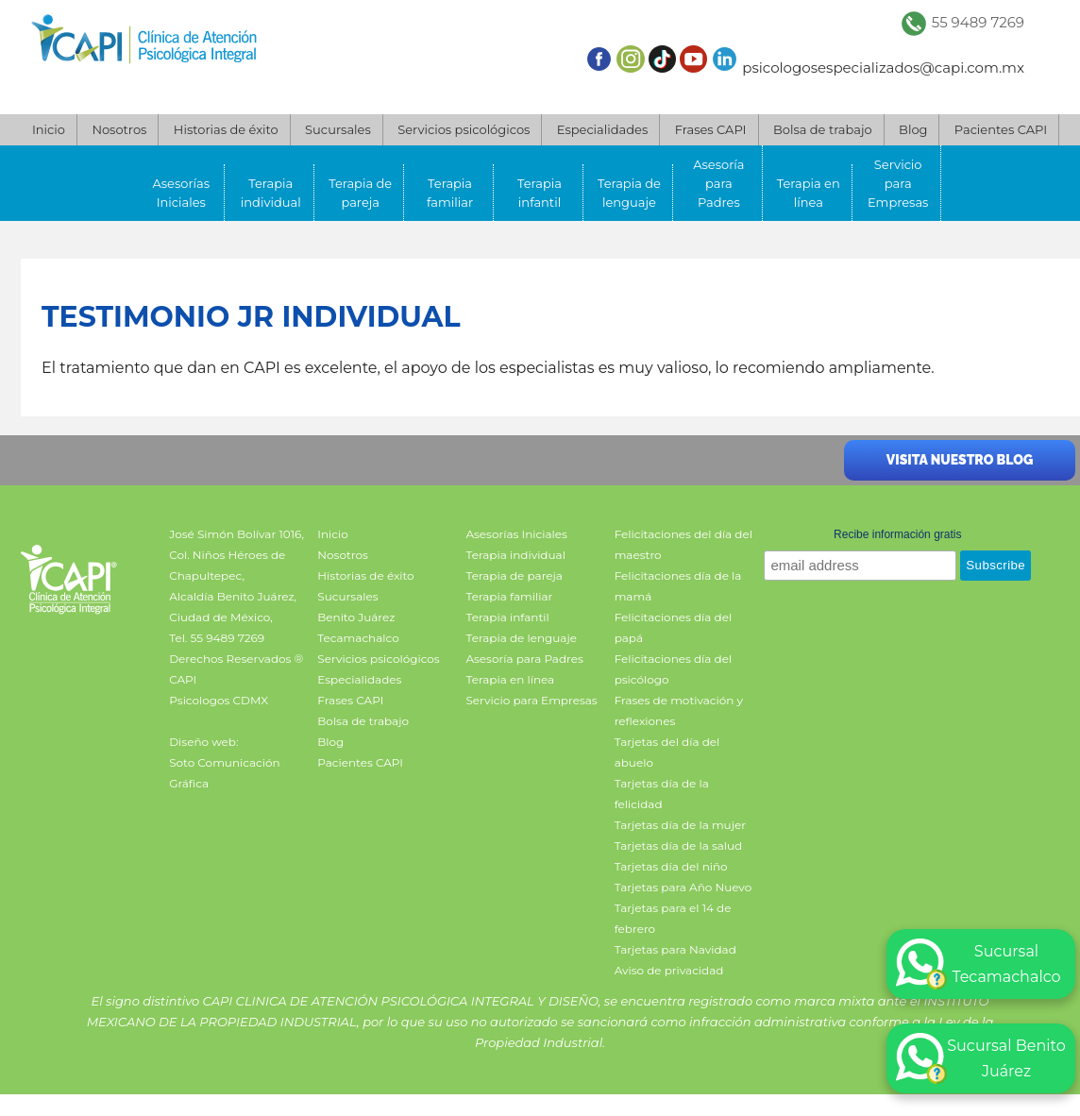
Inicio (48, 129)
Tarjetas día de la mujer (680, 825)
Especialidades (602, 129)
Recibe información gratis (897, 534)
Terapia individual (271, 193)
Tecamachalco (357, 638)
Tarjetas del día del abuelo (667, 752)
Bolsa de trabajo (822, 129)
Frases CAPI (711, 129)
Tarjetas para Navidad (675, 949)
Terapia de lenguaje (629, 193)
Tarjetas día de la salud (679, 845)
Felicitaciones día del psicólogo (674, 668)
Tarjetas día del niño (671, 866)
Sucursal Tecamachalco (978, 963)
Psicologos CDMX (218, 700)
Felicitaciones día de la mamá (678, 585)
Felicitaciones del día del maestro (683, 544)
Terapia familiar (450, 193)
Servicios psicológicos (463, 129)
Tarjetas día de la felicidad (662, 793)
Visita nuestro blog (959, 459)
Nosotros (119, 129)
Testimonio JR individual (251, 316)
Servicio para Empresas (898, 183)
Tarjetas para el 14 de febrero (673, 918)
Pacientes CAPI (1000, 129)
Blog (913, 129)
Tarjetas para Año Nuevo (683, 887)
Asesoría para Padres (718, 183)
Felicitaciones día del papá (674, 627)
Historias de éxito (226, 129)
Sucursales (338, 129)
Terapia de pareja (360, 193)
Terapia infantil (539, 193)
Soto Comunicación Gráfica (224, 772)
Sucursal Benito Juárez (981, 1058)
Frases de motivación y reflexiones (679, 710)
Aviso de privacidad (669, 970)
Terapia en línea (808, 193)
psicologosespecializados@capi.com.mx (883, 67)
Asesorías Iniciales (182, 193)
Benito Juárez (356, 617)
